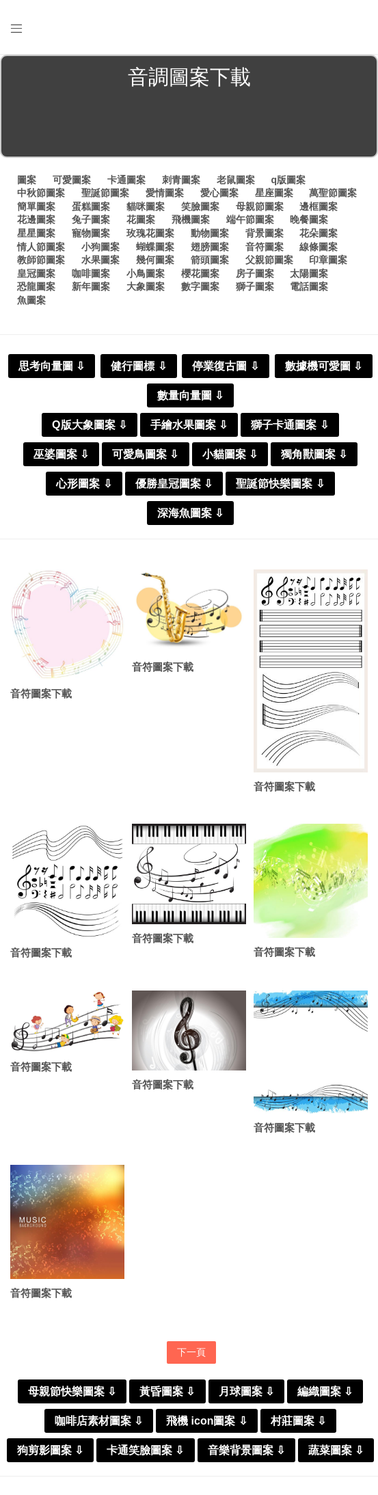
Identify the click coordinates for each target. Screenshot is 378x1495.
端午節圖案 (250, 219)
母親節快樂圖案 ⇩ (72, 1391)
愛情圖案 (165, 192)
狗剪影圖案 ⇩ (50, 1450)
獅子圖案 (255, 286)
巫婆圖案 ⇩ (61, 454)
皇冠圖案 (36, 273)
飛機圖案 (191, 219)
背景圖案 (264, 233)
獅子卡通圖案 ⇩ (289, 425)
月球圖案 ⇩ (246, 1391)
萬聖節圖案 (333, 192)
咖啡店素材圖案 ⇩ (99, 1421)
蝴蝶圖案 (155, 246)
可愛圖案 (72, 179)
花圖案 (140, 219)
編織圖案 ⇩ (325, 1391)
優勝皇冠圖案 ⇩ (174, 483)
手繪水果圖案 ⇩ (189, 425)
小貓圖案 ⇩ (230, 454)
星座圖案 (274, 192)
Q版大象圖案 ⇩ (89, 425)
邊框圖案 (318, 206)
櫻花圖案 (200, 273)
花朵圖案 (318, 233)
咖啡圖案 (91, 273)
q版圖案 (288, 179)
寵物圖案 (91, 233)
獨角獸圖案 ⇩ (314, 454)
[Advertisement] (189, 125)
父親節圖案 (269, 259)
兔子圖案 (91, 219)
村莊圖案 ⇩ (298, 1421)
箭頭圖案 (210, 259)
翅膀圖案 (210, 246)
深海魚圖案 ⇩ (190, 513)
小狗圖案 (100, 246)
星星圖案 (36, 233)
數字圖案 (200, 286)
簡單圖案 (36, 206)
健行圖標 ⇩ (138, 366)
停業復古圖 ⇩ (225, 366)
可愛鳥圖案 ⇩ (145, 454)
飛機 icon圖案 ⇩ (206, 1421)
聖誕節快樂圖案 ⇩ (280, 483)
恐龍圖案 (36, 286)
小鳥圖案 (145, 273)
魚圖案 (31, 300)
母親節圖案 (260, 206)
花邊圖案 (36, 219)
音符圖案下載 (41, 693)
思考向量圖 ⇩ (51, 366)
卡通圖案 (126, 179)
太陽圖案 (309, 273)
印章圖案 (328, 259)
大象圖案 (145, 286)
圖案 (26, 179)
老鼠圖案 (236, 179)
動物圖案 (210, 233)
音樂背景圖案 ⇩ (246, 1450)
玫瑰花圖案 (150, 233)
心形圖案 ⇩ (83, 483)
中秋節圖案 (41, 192)
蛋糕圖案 (91, 206)
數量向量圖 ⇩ (190, 395)
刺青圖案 (181, 179)
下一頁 (191, 1352)
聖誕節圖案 (105, 192)
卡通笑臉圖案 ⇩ (145, 1450)
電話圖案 (309, 286)
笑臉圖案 (200, 206)
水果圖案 (100, 259)
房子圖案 (255, 273)
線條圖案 (318, 246)
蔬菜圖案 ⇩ (336, 1450)
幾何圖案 (155, 259)
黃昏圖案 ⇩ (167, 1391)
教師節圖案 (41, 259)
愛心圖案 (219, 192)
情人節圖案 (41, 246)
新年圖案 (91, 286)
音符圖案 (264, 246)
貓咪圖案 (145, 206)
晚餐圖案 (309, 219)
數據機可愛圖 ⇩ (323, 366)
